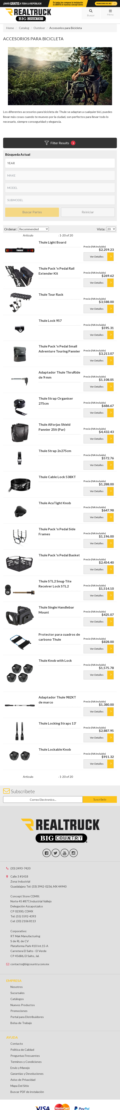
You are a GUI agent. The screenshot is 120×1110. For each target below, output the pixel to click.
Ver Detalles (97, 256)
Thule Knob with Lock (55, 660)
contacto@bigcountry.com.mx (29, 964)
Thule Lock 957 (50, 320)
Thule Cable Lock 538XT (57, 477)
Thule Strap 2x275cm (55, 451)
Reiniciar (88, 212)
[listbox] (60, 163)
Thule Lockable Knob (55, 749)
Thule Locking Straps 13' (57, 723)
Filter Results (60, 143)
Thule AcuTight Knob (55, 503)
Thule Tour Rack (51, 294)
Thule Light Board (52, 242)
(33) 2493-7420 (20, 868)
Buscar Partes (32, 212)
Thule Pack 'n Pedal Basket (59, 555)
